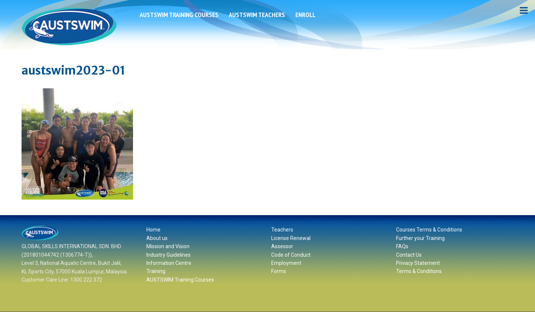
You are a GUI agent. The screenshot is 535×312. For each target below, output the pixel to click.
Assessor (282, 246)
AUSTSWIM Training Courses (179, 14)
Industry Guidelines (168, 255)
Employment (286, 263)
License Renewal (291, 238)
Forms (278, 271)
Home (153, 230)
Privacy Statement (418, 263)
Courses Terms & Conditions (429, 230)
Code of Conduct (291, 255)
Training (155, 271)
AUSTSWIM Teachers (257, 14)
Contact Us (409, 255)
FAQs (402, 246)
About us (157, 238)
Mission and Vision (167, 246)
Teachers (282, 230)
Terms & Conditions (419, 271)
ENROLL (305, 14)
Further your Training (420, 238)
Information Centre (168, 263)
